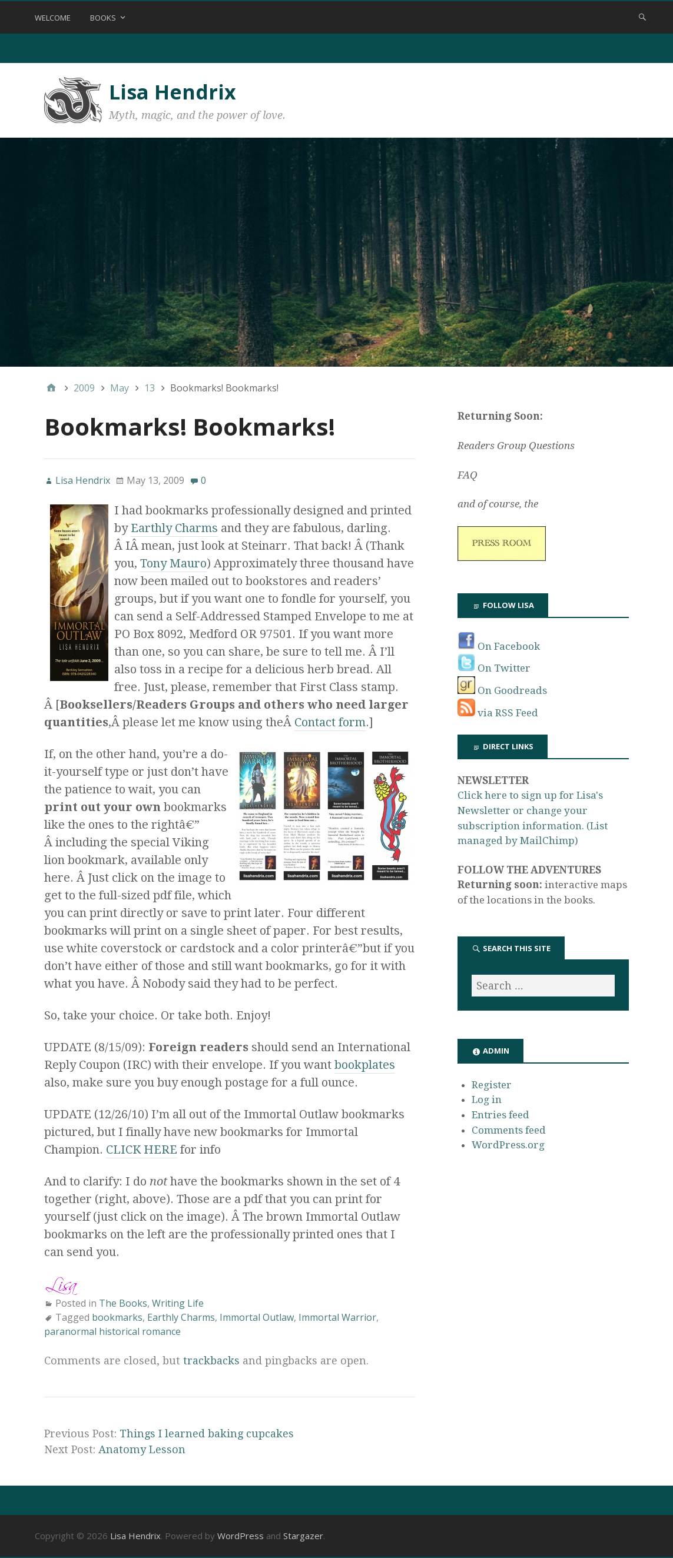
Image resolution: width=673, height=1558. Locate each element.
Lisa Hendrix (172, 91)
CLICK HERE (141, 1149)
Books (103, 17)
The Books (123, 1303)
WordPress (240, 1536)
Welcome (53, 17)
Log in (487, 1099)
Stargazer (303, 1536)
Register (492, 1085)
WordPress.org (508, 1145)
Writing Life (178, 1303)
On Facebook (498, 646)
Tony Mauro (173, 563)
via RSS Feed (497, 713)
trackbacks (211, 1360)
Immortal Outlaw (257, 1317)
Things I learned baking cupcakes (207, 1433)
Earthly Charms (174, 528)
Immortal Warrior (337, 1317)
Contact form (330, 722)
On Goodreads (502, 690)
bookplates (364, 1065)
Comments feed (509, 1130)
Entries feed (500, 1115)
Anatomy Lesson (141, 1449)
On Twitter (494, 668)
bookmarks (117, 1317)
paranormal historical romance (112, 1331)
